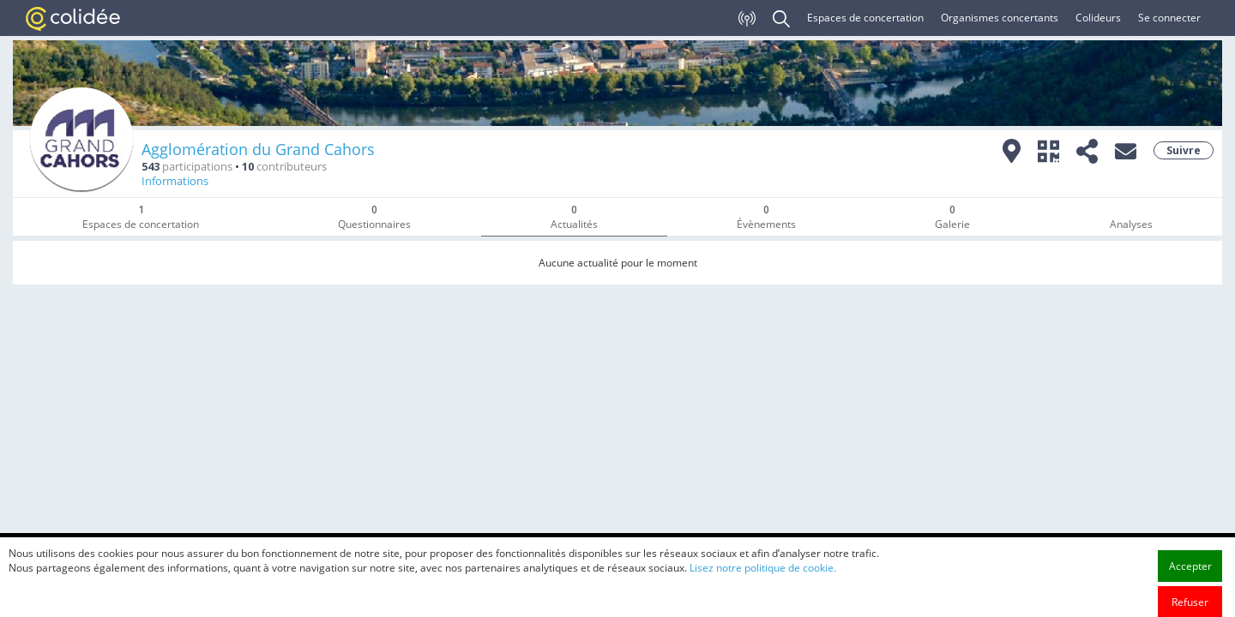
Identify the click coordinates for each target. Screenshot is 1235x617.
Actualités (574, 216)
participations (187, 166)
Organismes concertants (999, 17)
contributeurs (284, 166)
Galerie (952, 216)
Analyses (1131, 224)
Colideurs (1098, 17)
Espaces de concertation (865, 17)
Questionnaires (374, 216)
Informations (175, 181)
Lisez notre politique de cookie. (763, 607)
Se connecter (1169, 17)
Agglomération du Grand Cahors (258, 149)
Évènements (766, 216)
